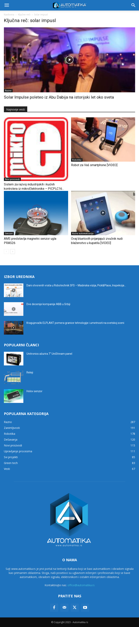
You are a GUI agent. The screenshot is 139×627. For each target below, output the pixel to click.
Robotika (76, 160)
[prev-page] (6, 251)
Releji (29, 372)
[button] (6, 5)
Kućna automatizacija (82, 233)
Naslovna (9, 14)
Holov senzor (34, 391)
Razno (8, 90)
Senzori (9, 233)
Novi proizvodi (12, 179)
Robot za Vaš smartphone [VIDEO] (94, 165)
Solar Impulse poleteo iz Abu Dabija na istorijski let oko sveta (59, 97)
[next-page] (12, 251)
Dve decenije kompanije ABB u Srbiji (48, 304)
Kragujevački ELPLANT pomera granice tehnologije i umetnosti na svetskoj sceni (75, 322)
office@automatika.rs (81, 585)
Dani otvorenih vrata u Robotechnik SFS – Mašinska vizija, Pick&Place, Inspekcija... (76, 285)
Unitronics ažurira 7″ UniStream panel (49, 353)
